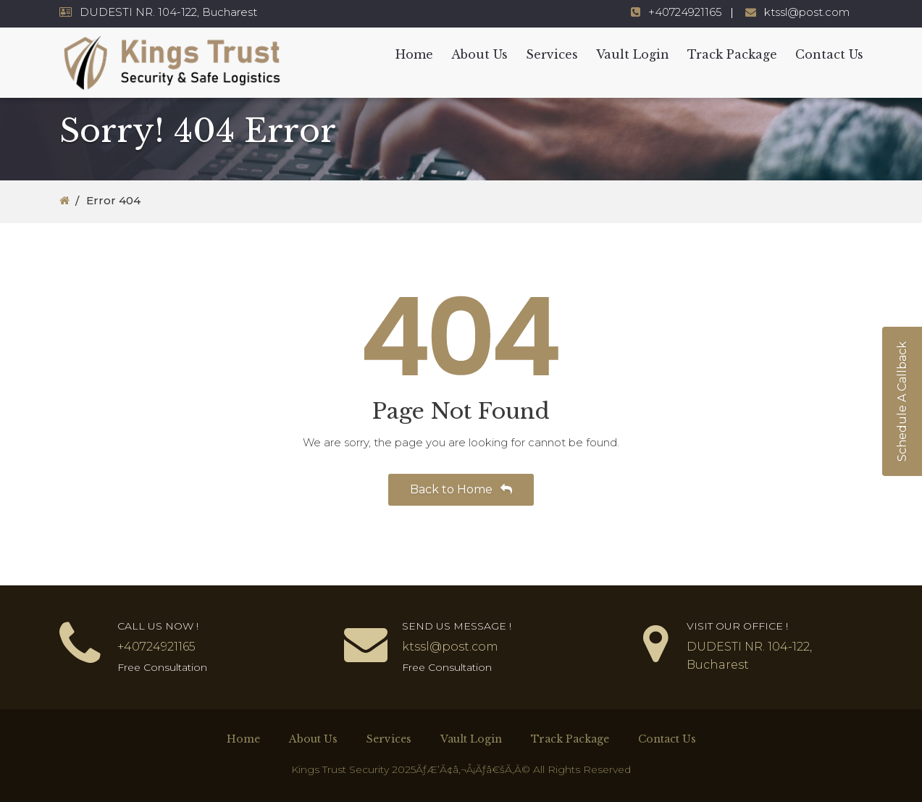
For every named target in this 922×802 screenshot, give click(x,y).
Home (414, 54)
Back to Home (461, 489)
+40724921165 (685, 12)
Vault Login (632, 54)
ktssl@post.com (807, 12)
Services (552, 54)
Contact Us (829, 54)
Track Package (732, 54)
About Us (479, 54)
